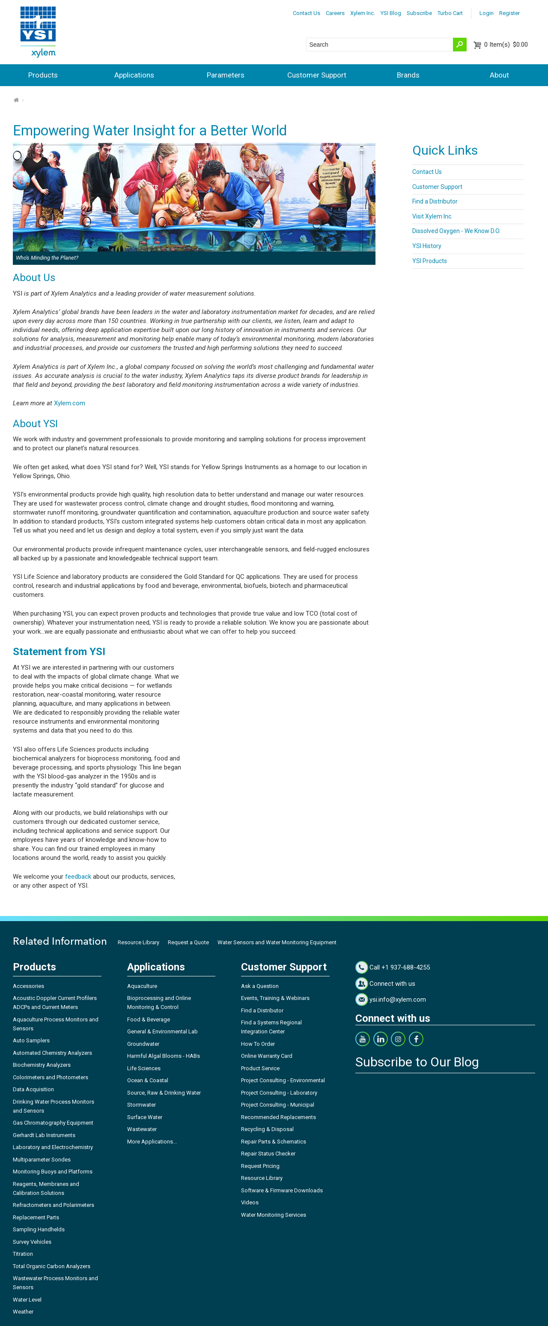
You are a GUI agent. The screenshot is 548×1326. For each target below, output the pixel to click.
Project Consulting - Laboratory (279, 1093)
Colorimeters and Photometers (50, 1077)
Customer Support (316, 75)
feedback (78, 876)
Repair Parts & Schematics (273, 1141)
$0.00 (506, 44)
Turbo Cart (450, 13)
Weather (23, 1311)
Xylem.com (69, 403)
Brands (408, 75)
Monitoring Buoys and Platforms (52, 1171)
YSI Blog (391, 13)
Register (509, 13)
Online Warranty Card (266, 1056)
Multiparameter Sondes (42, 1159)
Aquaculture (142, 986)
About (499, 75)
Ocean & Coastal (147, 1080)
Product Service (260, 1068)
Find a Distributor (435, 201)
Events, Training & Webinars (275, 998)
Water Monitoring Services (273, 1215)
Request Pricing (260, 1166)
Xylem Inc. (362, 13)
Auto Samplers (31, 1040)
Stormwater (141, 1105)
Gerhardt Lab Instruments (44, 1135)
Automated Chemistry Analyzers (52, 1053)
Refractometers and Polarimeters (53, 1205)
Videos (250, 1202)
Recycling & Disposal (267, 1129)
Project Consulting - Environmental (283, 1080)
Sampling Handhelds (39, 1229)
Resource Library (138, 942)
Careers (335, 13)
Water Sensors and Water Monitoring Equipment (277, 942)
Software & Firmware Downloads (282, 1190)
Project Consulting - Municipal (277, 1105)
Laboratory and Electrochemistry (53, 1147)
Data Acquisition (33, 1089)
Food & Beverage (148, 1019)
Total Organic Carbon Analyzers (51, 1266)
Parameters (225, 75)
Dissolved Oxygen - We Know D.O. (456, 230)
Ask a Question (260, 986)
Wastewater (142, 1129)
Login (487, 13)
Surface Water (144, 1117)
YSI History (426, 245)
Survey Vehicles (32, 1242)
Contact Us (306, 13)
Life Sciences (144, 1068)
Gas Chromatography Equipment (53, 1122)
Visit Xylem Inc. (432, 216)
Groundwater (143, 1044)
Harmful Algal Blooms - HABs (163, 1056)
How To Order (258, 1044)
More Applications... (152, 1141)
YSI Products (429, 260)
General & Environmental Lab (162, 1031)
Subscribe (419, 13)
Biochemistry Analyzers (42, 1065)
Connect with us (392, 984)
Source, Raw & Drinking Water (164, 1093)
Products (43, 75)
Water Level (27, 1299)
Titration (23, 1254)
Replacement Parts (36, 1217)
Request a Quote (188, 942)
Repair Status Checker (268, 1153)
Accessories (28, 986)
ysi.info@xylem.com (397, 999)
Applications (134, 75)
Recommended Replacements (278, 1117)
